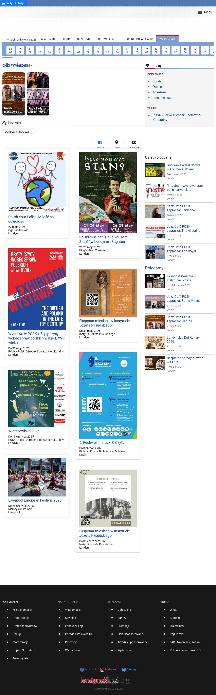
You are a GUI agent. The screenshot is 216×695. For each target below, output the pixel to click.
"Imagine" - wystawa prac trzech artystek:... (185, 188)
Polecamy (154, 268)
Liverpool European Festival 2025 (34, 500)
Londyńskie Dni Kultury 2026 (183, 340)
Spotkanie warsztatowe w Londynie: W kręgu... (183, 167)
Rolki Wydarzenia (16, 65)
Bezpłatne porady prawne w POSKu (185, 360)
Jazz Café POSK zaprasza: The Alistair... (183, 229)
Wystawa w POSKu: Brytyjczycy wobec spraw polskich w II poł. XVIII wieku (36, 338)
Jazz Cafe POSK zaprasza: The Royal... (182, 249)
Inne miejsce (161, 98)
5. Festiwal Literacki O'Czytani (103, 442)
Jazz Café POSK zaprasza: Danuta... (181, 319)
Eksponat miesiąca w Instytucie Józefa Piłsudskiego (104, 323)
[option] (27, 611)
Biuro (164, 601)
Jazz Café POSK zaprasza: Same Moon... (184, 299)
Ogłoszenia (11, 601)
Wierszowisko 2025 (23, 431)
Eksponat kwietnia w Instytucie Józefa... (181, 278)
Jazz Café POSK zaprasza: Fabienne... (182, 208)
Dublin (157, 87)
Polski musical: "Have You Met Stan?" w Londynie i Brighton (103, 239)
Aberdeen (159, 92)
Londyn (158, 81)
